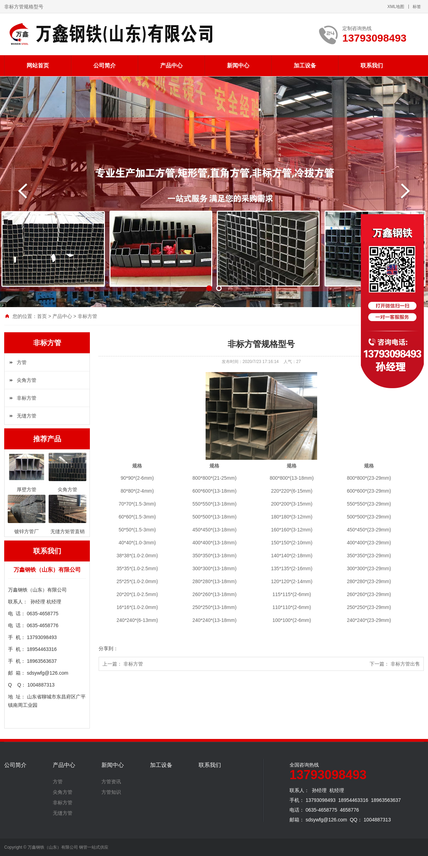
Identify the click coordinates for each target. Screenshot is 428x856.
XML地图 (396, 6)
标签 (417, 6)
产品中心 (171, 65)
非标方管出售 (405, 664)
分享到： (108, 648)
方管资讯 (111, 781)
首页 (42, 316)
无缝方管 (26, 416)
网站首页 (38, 65)
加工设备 (305, 65)
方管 (22, 362)
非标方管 (87, 316)
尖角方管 (26, 380)
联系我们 (372, 65)
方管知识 (111, 792)
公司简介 (104, 65)
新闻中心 (238, 65)
